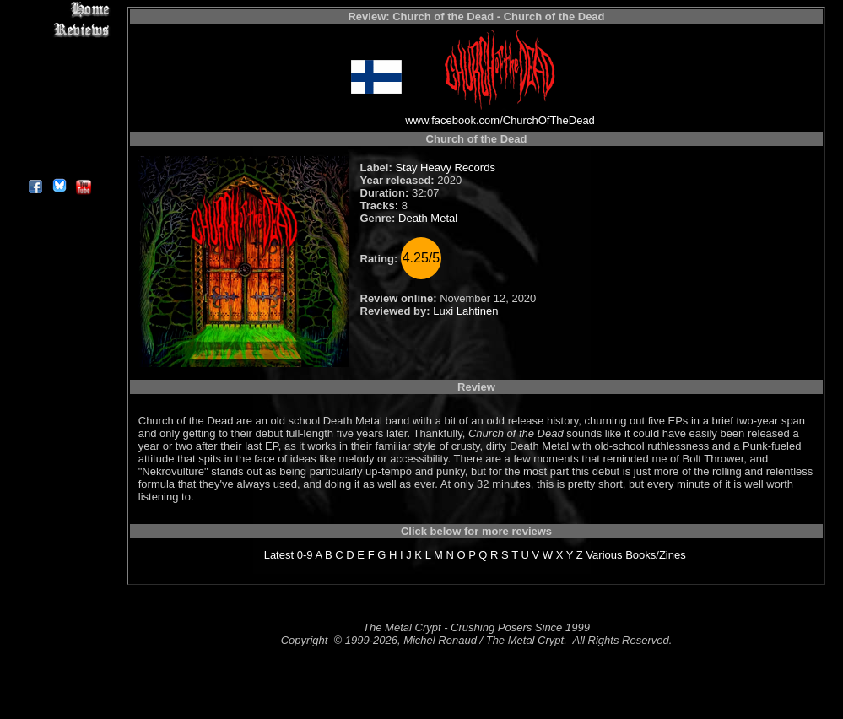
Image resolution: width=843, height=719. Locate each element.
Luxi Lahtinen (465, 311)
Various (604, 555)
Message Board (59, 87)
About (59, 165)
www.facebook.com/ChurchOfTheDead (500, 120)
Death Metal (427, 218)
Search (59, 126)
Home (59, 9)
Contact (59, 145)
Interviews (59, 48)
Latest (279, 555)
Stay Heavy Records (445, 167)
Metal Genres (59, 106)
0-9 (305, 555)
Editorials (59, 68)
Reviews (59, 29)
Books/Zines (655, 555)
